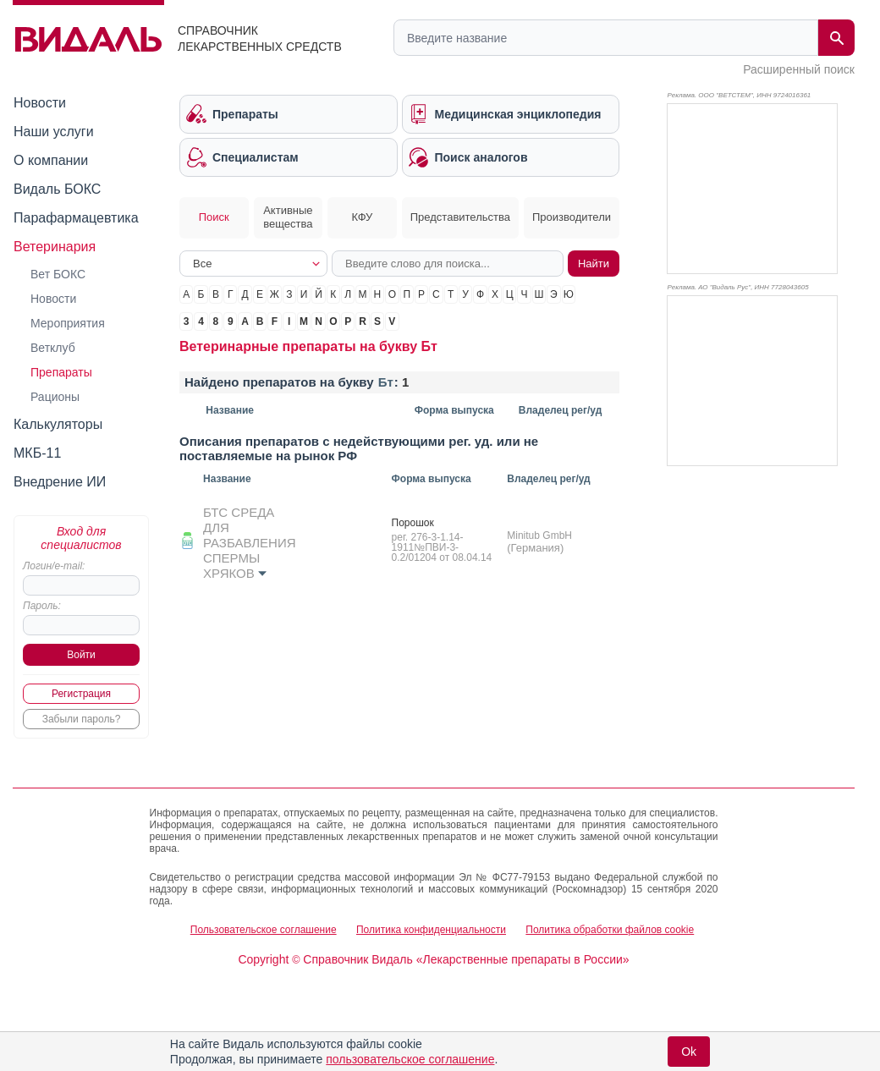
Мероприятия (67, 323)
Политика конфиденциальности (431, 930)
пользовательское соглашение (410, 1059)
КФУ (362, 217)
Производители (571, 217)
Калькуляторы (58, 424)
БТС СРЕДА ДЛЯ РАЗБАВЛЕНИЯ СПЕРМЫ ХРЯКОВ (249, 542)
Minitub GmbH (539, 535)
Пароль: (42, 606)
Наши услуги (54, 131)
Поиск (214, 217)
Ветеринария (55, 246)
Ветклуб (52, 347)
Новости (40, 103)
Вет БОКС (57, 274)
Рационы (55, 397)
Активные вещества (287, 217)
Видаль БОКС (57, 189)
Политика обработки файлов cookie (609, 930)
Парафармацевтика (76, 218)
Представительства (460, 217)
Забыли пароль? (81, 719)
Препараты (61, 372)
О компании (51, 160)
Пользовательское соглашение (263, 930)
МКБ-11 (37, 453)
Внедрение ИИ (60, 482)
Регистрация (81, 694)
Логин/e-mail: (54, 566)
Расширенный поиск (799, 69)
